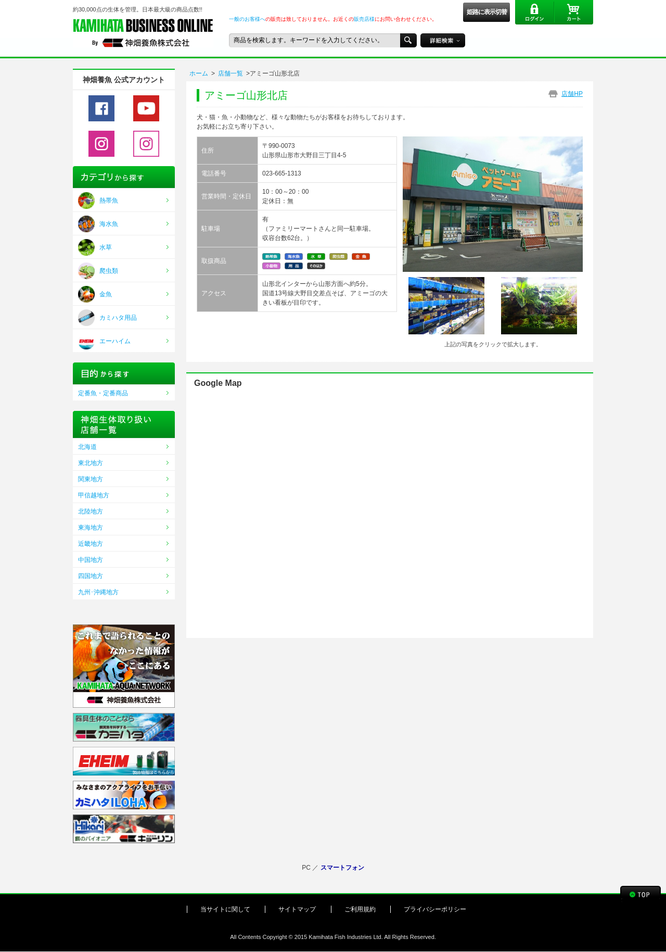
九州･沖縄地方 (98, 592)
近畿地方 (90, 543)
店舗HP (572, 93)
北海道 (87, 446)
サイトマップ (297, 909)
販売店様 (364, 19)
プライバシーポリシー (435, 909)
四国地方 (90, 576)
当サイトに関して (225, 909)
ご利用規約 (360, 909)
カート (573, 12)
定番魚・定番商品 (103, 393)
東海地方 (90, 527)
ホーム (198, 73)
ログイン (534, 12)
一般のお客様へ (247, 19)
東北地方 (90, 463)
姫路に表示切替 (487, 12)
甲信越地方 (93, 495)
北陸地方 (90, 511)
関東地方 (90, 479)
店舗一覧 (230, 73)
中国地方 (90, 559)
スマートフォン (342, 867)
